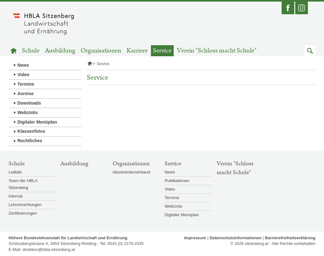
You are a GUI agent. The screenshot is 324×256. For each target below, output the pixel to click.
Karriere (137, 50)
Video (23, 74)
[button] (309, 50)
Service (162, 50)
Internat (15, 196)
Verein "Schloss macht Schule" (217, 50)
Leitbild (15, 172)
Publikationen (177, 180)
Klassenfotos (31, 131)
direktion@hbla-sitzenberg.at (48, 249)
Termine (25, 84)
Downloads (29, 103)
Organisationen (101, 50)
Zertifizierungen (23, 213)
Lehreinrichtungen (25, 204)
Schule (31, 50)
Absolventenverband (131, 172)
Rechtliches (29, 140)
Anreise (25, 93)
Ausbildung (60, 50)
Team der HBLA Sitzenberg (23, 184)
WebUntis (27, 112)
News (23, 65)
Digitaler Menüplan (37, 122)
